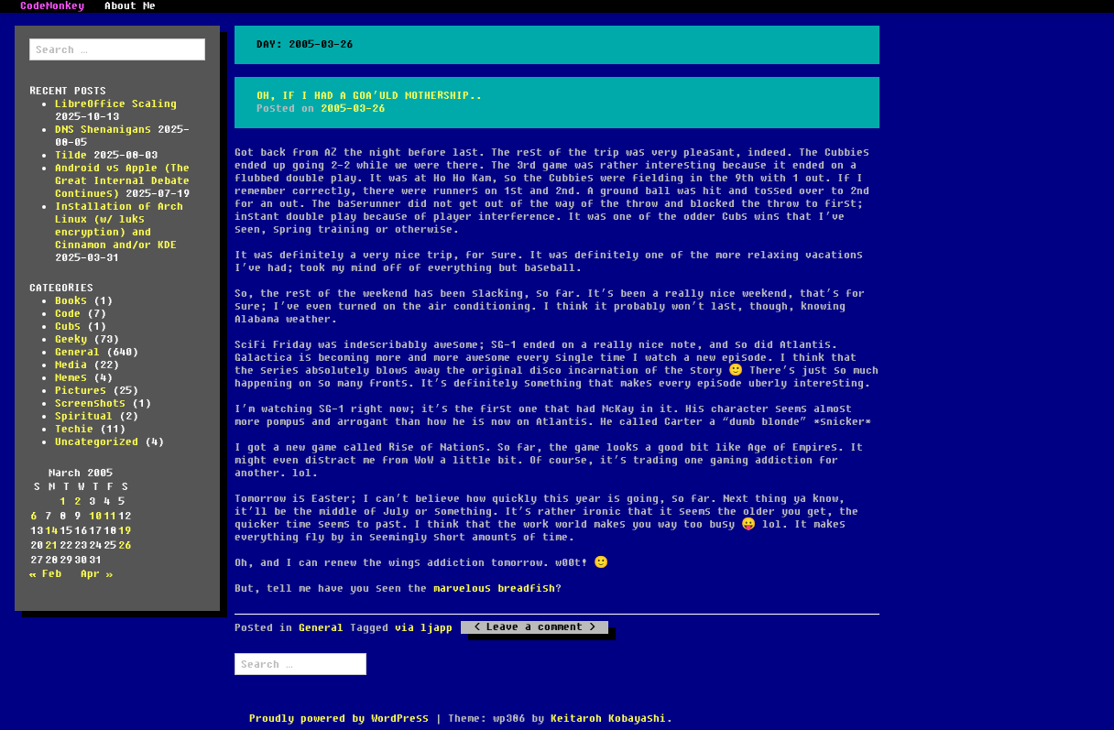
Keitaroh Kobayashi (608, 718)
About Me (130, 6)
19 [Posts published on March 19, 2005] (124, 531)
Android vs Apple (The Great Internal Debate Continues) (122, 181)
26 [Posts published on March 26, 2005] (124, 545)
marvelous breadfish (494, 588)
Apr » (97, 574)
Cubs (68, 326)
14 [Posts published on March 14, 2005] (51, 531)
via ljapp (424, 628)
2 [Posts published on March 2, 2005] (77, 501)
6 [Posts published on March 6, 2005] (33, 516)
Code (68, 314)
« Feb (45, 574)
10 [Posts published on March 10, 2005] (95, 516)
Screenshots (90, 403)
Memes (71, 378)
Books (71, 301)
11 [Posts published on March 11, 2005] (110, 516)
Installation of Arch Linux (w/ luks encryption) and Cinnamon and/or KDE (119, 226)
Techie (74, 429)
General (77, 352)
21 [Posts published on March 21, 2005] (51, 545)
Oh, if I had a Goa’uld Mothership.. (369, 96)
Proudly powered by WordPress (339, 718)
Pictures (80, 391)
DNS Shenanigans (103, 129)
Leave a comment (534, 627)
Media (71, 365)
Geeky (71, 339)
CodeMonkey (52, 6)
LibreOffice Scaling (116, 104)
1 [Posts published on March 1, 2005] (63, 501)
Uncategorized (96, 442)
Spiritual (84, 416)
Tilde (71, 155)
